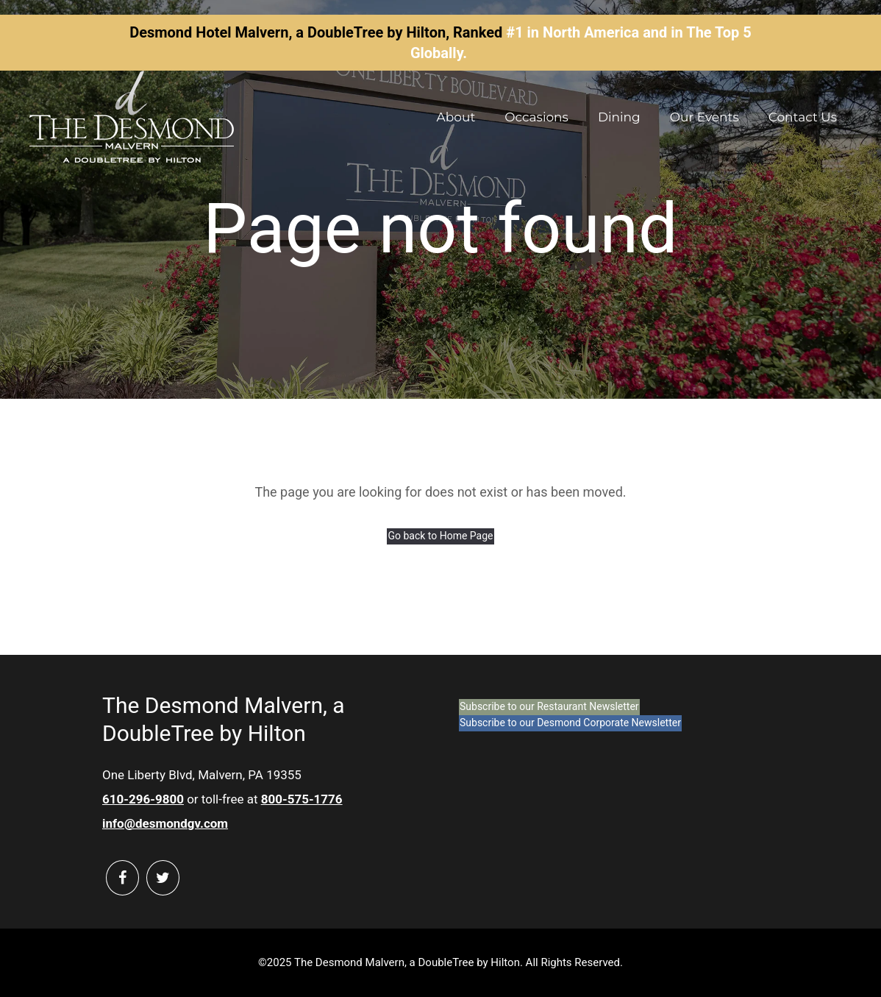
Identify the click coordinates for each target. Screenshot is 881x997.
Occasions (536, 117)
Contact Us (802, 117)
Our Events (704, 117)
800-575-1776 (302, 799)
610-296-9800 (143, 799)
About (456, 117)
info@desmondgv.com (165, 823)
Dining (619, 117)
